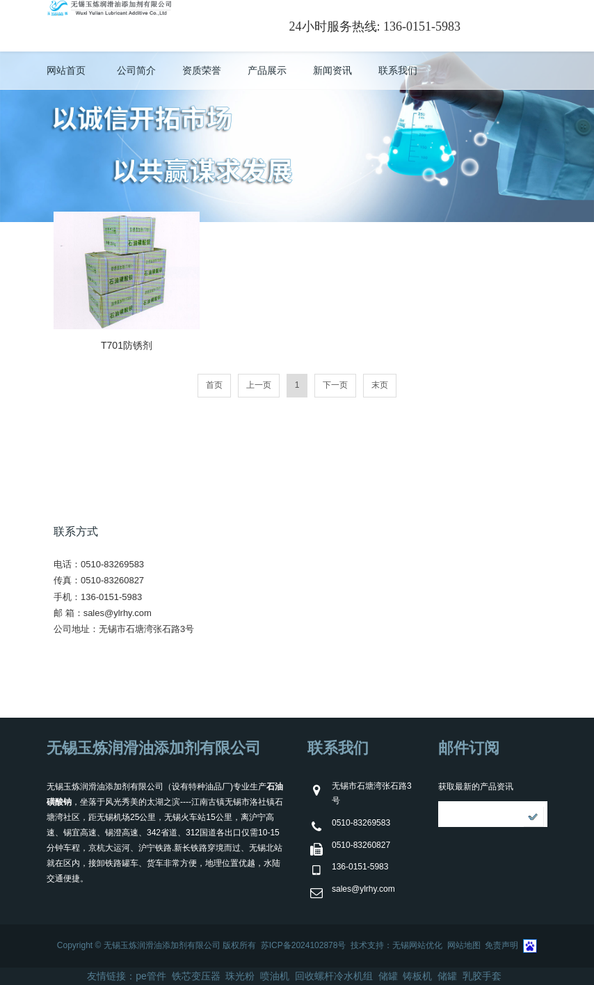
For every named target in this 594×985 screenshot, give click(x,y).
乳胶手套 (482, 976)
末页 (379, 385)
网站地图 (464, 945)
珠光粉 (240, 976)
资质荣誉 (201, 70)
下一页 (335, 385)
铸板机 (417, 976)
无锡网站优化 (417, 945)
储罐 (388, 976)
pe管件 (151, 976)
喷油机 (274, 976)
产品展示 (267, 70)
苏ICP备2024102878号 (303, 945)
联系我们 (397, 70)
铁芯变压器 (196, 976)
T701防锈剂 (126, 345)
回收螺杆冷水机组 (334, 976)
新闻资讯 (332, 70)
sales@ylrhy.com (117, 613)
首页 (214, 385)
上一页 (258, 385)
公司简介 (136, 70)
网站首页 (66, 70)
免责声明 (501, 945)
